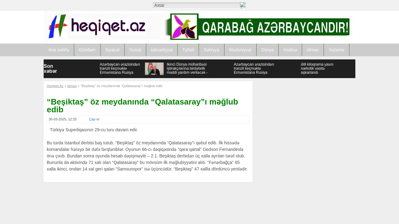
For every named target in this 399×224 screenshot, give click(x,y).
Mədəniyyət (240, 49)
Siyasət (112, 49)
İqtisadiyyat (162, 49)
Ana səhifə (58, 49)
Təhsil (188, 49)
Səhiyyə (211, 49)
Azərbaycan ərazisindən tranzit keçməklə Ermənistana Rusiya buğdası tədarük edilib (120, 70)
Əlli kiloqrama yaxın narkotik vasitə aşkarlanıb (317, 68)
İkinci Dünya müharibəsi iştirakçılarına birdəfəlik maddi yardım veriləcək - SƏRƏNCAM (187, 70)
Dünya (267, 49)
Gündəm (87, 49)
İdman (313, 49)
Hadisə (290, 49)
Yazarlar (336, 49)
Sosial (135, 49)
